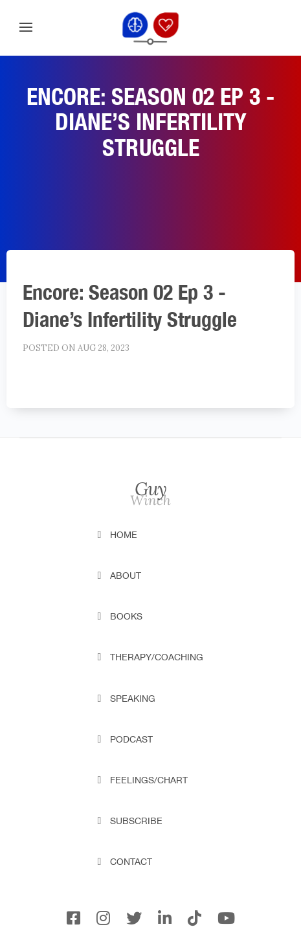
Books (126, 616)
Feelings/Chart (149, 780)
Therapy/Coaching (156, 657)
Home (123, 535)
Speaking (132, 698)
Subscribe (136, 821)
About (125, 575)
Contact (131, 861)
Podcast (131, 739)
